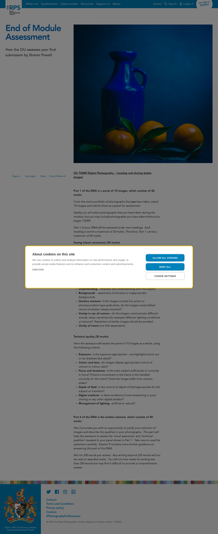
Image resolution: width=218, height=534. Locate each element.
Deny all (165, 267)
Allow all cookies (165, 258)
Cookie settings (165, 276)
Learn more (38, 269)
